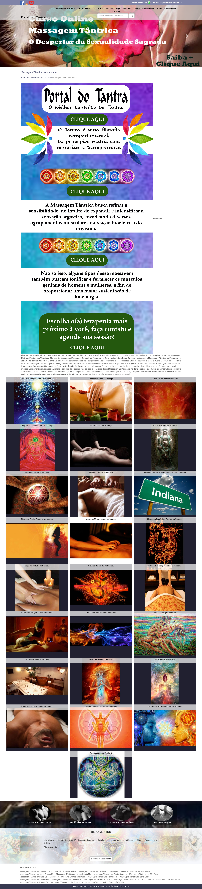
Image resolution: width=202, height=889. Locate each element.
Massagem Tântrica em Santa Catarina (110, 874)
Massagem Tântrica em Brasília (33, 871)
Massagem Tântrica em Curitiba (62, 871)
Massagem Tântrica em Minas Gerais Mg (73, 874)
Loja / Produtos (123, 8)
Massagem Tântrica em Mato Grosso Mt (36, 874)
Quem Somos (84, 8)
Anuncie (116, 12)
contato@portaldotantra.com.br (167, 2)
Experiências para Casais (80, 814)
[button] (15, 35)
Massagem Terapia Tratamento (94, 886)
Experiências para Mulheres (121, 814)
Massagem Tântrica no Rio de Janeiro (67, 882)
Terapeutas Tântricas (103, 8)
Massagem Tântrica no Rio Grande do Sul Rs (104, 882)
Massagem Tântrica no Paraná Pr (34, 882)
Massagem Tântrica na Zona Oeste (66, 879)
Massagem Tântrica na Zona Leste (134, 877)
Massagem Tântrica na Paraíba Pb (102, 877)
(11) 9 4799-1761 (139, 2)
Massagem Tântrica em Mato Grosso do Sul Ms (130, 871)
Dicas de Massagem (166, 8)
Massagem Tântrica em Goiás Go (93, 871)
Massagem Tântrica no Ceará (126, 879)
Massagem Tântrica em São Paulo (144, 874)
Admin (127, 886)
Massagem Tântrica (65, 8)
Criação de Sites (116, 886)
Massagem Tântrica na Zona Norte (39, 78)
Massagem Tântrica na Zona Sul (97, 879)
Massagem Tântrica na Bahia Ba (33, 877)
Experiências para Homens (39, 814)
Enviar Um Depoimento (101, 859)
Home (23, 78)
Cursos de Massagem (144, 8)
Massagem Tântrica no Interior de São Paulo (161, 879)
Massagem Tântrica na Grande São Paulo (67, 877)
